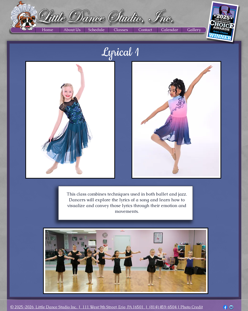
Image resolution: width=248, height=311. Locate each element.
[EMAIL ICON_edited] (231, 307)
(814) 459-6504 (162, 307)
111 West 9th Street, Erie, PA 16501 (113, 307)
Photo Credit (192, 307)
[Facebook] (225, 307)
